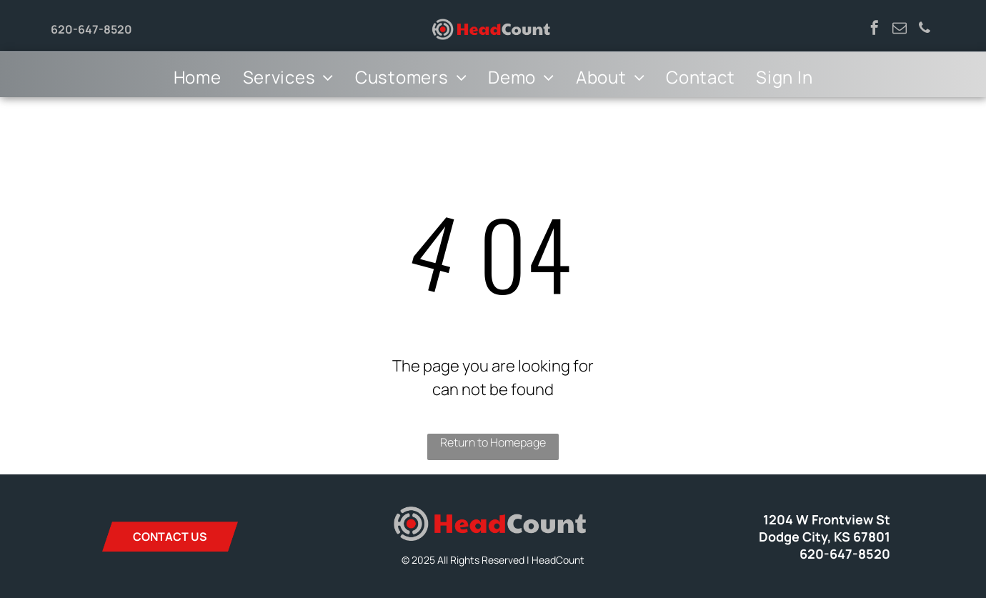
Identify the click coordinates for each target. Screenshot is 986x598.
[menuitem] (197, 77)
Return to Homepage (493, 442)
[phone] (924, 29)
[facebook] (874, 29)
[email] (899, 29)
